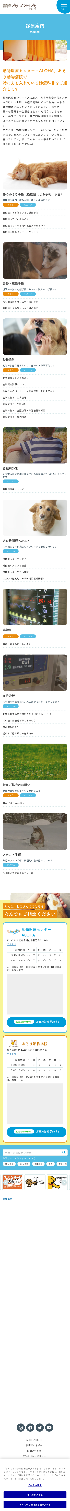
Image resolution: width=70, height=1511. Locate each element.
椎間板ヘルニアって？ (14, 559)
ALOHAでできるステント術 (18, 872)
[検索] (63, 1152)
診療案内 (7, 1199)
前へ (5, 1182)
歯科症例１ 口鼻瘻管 (14, 397)
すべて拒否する (35, 1495)
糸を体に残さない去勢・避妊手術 (20, 301)
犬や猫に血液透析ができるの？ (19, 720)
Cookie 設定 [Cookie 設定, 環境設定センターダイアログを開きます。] (35, 1485)
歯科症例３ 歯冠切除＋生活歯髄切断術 (24, 410)
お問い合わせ (34, 1450)
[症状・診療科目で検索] (31, 1152)
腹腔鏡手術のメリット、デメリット (22, 232)
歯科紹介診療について (14, 384)
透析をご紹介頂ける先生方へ (18, 733)
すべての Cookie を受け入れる (35, 1504)
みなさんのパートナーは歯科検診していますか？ (29, 391)
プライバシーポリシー (34, 1456)
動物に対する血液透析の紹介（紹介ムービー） (27, 714)
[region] (35, 1485)
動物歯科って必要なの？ (16, 377)
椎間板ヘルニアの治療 (14, 565)
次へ (64, 1182)
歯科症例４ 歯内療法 (14, 416)
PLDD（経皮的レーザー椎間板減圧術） (24, 578)
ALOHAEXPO (34, 1440)
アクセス (11, 944)
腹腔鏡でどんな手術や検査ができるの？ (24, 225)
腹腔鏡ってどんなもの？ (16, 219)
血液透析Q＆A (11, 727)
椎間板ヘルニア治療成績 (16, 572)
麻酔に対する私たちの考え (17, 644)
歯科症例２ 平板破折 (14, 404)
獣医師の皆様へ (34, 1445)
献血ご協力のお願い (13, 803)
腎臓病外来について (13, 489)
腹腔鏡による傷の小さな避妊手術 (20, 212)
